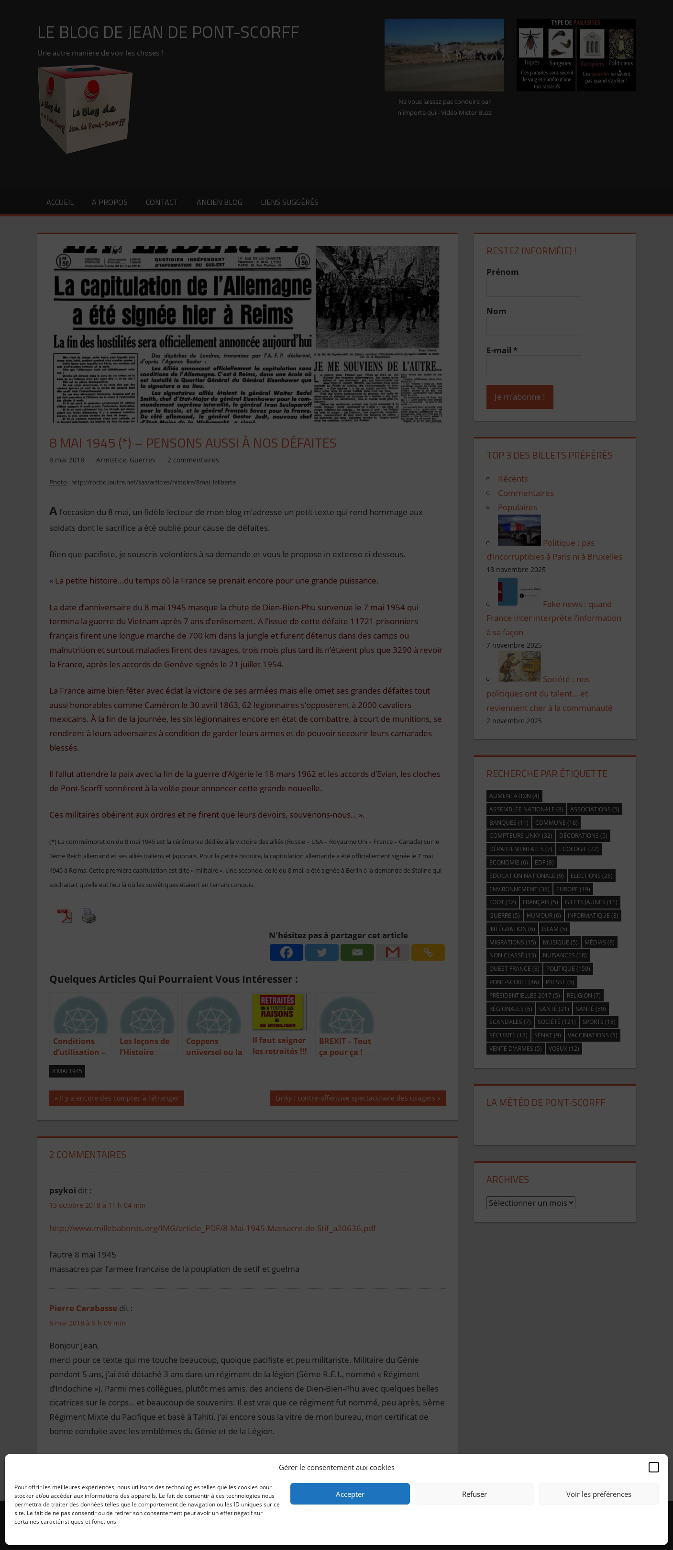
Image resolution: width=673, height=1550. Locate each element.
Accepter (350, 1494)
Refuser (474, 1494)
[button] (654, 1467)
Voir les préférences (598, 1494)
